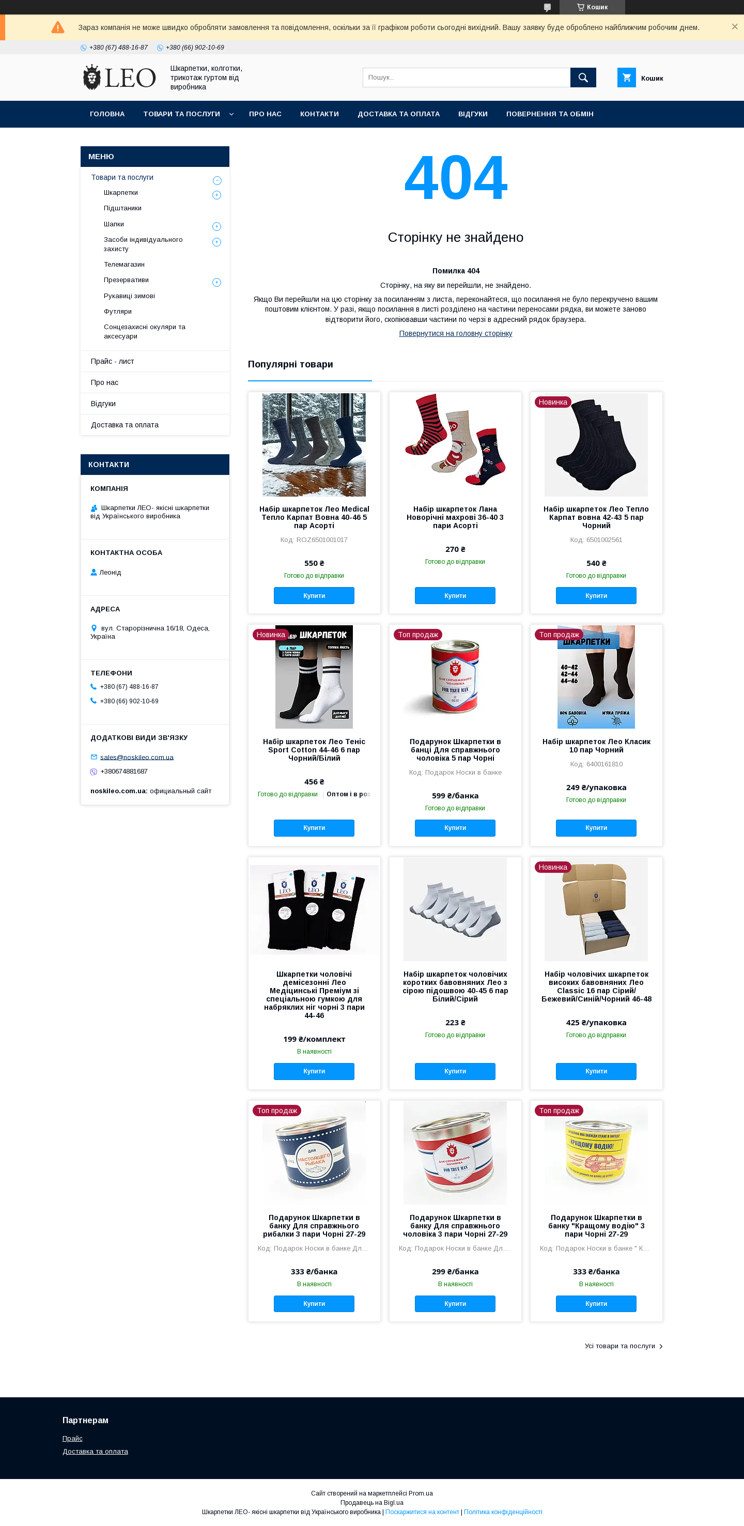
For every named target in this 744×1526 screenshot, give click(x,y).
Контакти (319, 114)
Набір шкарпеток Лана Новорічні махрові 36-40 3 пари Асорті (455, 517)
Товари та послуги (181, 114)
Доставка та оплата (399, 114)
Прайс (73, 1438)
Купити (314, 595)
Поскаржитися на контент (422, 1512)
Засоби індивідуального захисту (143, 244)
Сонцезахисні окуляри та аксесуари (144, 331)
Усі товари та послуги (620, 1346)
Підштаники (123, 208)
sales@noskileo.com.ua (137, 757)
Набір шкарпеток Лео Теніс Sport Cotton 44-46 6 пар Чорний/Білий (314, 749)
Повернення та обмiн (550, 114)
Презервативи (126, 280)
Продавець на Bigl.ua (372, 1502)
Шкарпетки (121, 192)
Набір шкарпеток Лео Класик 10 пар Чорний (596, 745)
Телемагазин (124, 264)
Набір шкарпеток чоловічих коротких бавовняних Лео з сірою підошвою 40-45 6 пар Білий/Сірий (455, 986)
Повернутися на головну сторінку (456, 333)
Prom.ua (421, 1493)
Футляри (118, 311)
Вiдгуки (473, 114)
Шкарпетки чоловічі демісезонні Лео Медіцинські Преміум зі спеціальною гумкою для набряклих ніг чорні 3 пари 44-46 (314, 995)
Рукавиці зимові (129, 296)
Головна (107, 114)
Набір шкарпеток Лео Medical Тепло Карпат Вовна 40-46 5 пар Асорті (314, 517)
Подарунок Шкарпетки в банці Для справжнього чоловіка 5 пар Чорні (455, 749)
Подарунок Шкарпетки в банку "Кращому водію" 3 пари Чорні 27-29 (596, 1225)
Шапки (114, 224)
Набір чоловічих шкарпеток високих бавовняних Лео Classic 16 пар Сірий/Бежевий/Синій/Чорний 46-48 (596, 986)
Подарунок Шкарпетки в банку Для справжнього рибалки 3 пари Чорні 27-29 (314, 1225)
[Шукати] (583, 77)
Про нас (265, 114)
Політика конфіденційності (503, 1512)
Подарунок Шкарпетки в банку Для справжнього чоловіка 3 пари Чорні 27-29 (455, 1225)
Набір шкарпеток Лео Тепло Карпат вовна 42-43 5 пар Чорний (596, 517)
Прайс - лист (112, 361)
